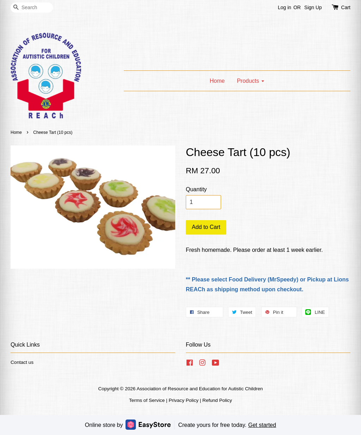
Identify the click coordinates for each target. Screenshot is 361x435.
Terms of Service (147, 400)
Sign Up (313, 7)
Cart (345, 7)
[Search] (32, 7)
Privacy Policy (183, 400)
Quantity (196, 189)
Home (217, 81)
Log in (284, 7)
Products (251, 81)
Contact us (22, 362)
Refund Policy (217, 400)
